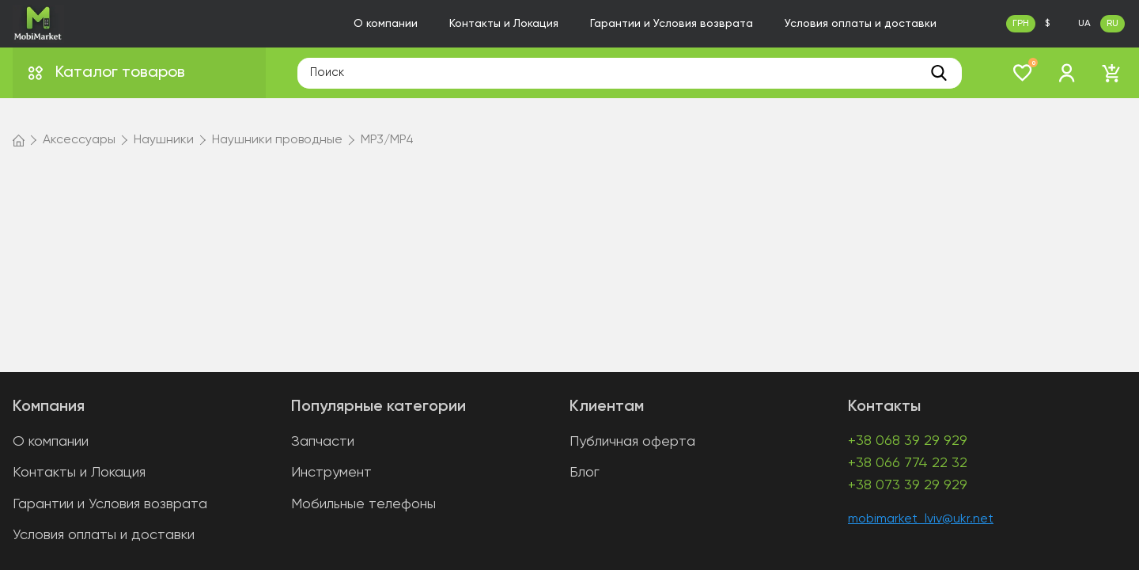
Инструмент (331, 473)
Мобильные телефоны (363, 504)
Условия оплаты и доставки (861, 23)
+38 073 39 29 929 (907, 485)
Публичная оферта (632, 442)
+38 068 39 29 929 (907, 441)
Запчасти (322, 442)
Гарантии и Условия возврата (671, 23)
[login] (1067, 73)
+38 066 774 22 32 (907, 463)
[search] (939, 73)
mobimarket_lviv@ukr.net (920, 519)
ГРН (1020, 23)
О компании (386, 23)
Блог (585, 473)
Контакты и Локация (503, 23)
